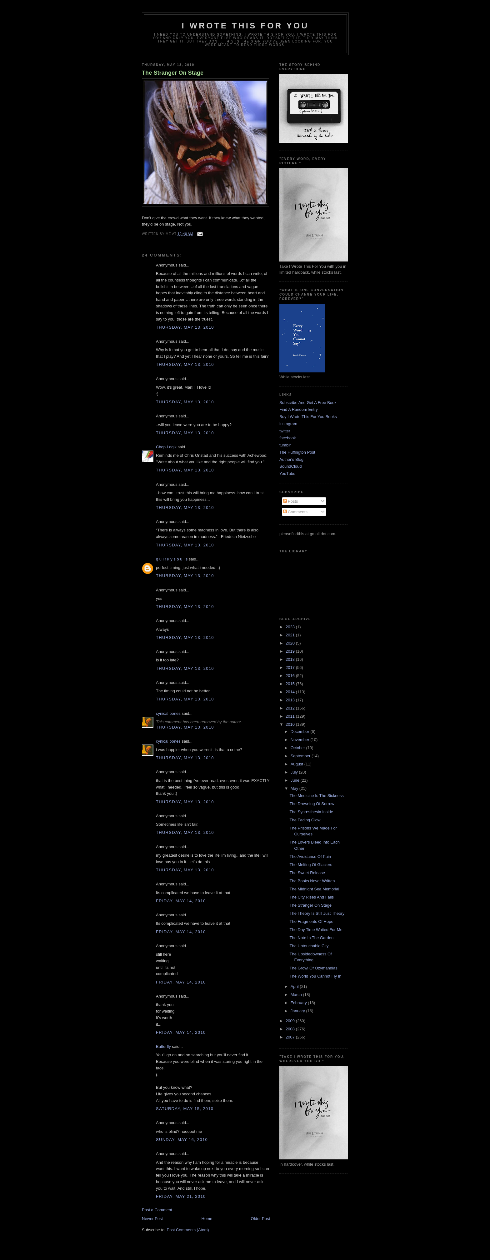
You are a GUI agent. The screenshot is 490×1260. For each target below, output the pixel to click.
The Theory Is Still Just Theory (316, 913)
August (297, 764)
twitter (284, 431)
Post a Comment (157, 1210)
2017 (291, 667)
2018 (291, 659)
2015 (291, 683)
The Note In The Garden (311, 937)
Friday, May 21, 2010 (181, 1196)
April (295, 986)
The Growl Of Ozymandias (313, 968)
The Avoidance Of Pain (310, 856)
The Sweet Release (307, 872)
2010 (291, 724)
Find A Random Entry (298, 409)
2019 (291, 651)
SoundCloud (290, 466)
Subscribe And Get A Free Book (308, 402)
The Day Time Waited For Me (315, 929)
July (295, 772)
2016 (291, 675)
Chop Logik (166, 447)
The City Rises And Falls (311, 897)
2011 (291, 716)
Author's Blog (291, 459)
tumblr (285, 445)
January (298, 1010)
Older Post (260, 1218)
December (301, 731)
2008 (291, 1029)
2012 (291, 708)
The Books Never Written (312, 881)
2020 (291, 643)
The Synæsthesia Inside (311, 811)
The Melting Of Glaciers (310, 864)
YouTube (287, 473)
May (295, 788)
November (301, 739)
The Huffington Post (297, 452)
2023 (291, 627)
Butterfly (163, 1046)
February (299, 1002)
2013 (291, 700)
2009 (291, 1020)
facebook (287, 438)
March (297, 994)
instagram (288, 423)
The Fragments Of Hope (311, 921)
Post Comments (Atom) (188, 1230)
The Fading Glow (304, 820)
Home (207, 1218)
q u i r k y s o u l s (172, 559)
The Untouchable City (308, 946)
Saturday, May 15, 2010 (184, 1108)
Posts (290, 501)
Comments (295, 512)
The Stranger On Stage (172, 73)
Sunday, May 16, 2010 (182, 1139)
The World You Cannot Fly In (315, 976)
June (296, 780)
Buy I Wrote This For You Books (308, 416)
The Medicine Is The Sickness (316, 795)
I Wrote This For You (245, 25)
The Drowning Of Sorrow (311, 803)
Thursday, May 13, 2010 (185, 327)
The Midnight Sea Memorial (314, 889)
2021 (291, 635)
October (298, 747)
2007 (291, 1037)
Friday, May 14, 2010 (181, 901)
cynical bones (168, 713)
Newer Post (152, 1218)
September (301, 756)
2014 (291, 692)
